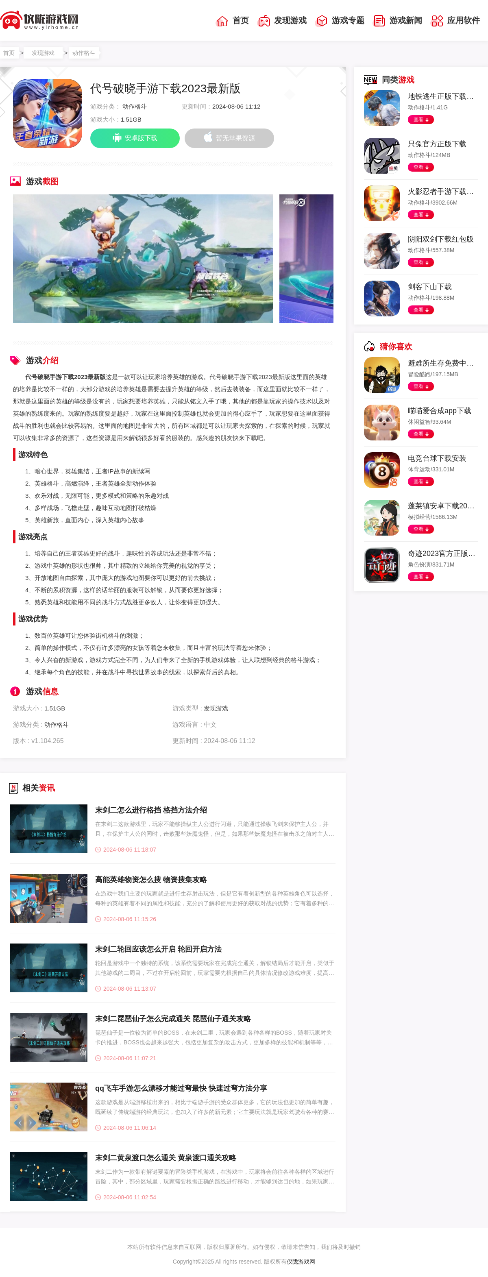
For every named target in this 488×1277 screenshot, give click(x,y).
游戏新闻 (397, 21)
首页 (232, 21)
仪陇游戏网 (301, 1261)
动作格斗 (83, 53)
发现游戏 (282, 21)
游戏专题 (339, 21)
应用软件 (455, 21)
